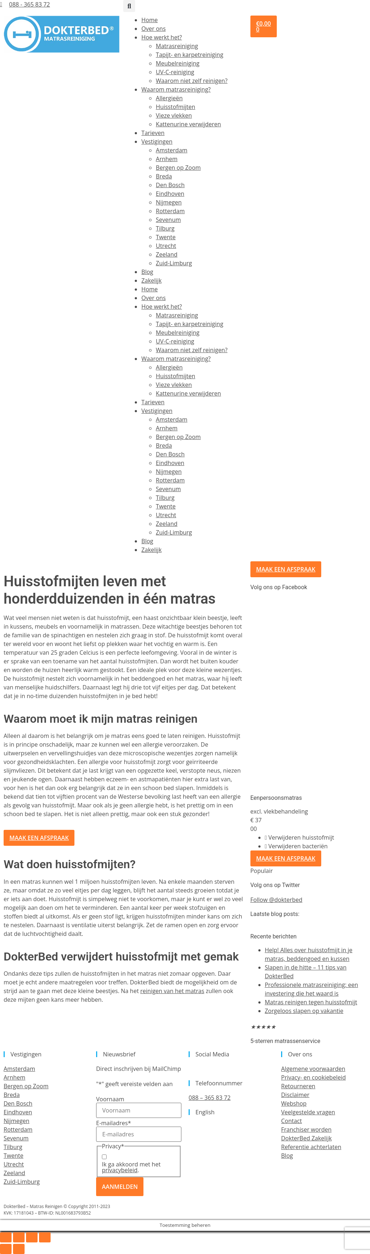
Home (149, 20)
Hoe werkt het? (161, 37)
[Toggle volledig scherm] (19, 1237)
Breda (164, 176)
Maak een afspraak (285, 858)
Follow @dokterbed (276, 900)
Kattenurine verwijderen (188, 124)
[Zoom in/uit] (6, 1237)
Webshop (293, 1103)
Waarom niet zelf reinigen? (191, 81)
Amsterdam (171, 150)
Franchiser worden (306, 1129)
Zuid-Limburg (174, 263)
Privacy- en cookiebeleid (313, 1077)
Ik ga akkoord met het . (131, 1167)
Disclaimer (295, 1095)
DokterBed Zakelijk (306, 1138)
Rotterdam (170, 211)
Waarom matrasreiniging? (176, 89)
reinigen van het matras (172, 991)
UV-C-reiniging (175, 72)
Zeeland (166, 254)
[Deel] (32, 1237)
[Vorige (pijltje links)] (6, 1249)
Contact (291, 1121)
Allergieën (169, 98)
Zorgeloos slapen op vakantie (304, 1011)
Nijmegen (168, 202)
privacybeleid (120, 1170)
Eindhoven (170, 194)
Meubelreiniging (177, 63)
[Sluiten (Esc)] (45, 1237)
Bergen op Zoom (178, 168)
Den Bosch (170, 185)
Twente (166, 237)
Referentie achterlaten (311, 1147)
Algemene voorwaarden (313, 1069)
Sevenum (168, 220)
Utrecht (166, 246)
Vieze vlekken (174, 115)
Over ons (153, 29)
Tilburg (165, 228)
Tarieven (152, 133)
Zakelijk (151, 280)
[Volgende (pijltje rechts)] (19, 1249)
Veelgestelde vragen (308, 1112)
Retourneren (298, 1086)
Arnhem (166, 159)
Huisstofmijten (175, 107)
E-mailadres (113, 1123)
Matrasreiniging (177, 46)
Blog (147, 272)
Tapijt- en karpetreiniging (189, 55)
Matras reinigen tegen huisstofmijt (311, 1002)
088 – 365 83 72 (210, 1098)
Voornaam (110, 1099)
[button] (129, 6)
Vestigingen (156, 141)
